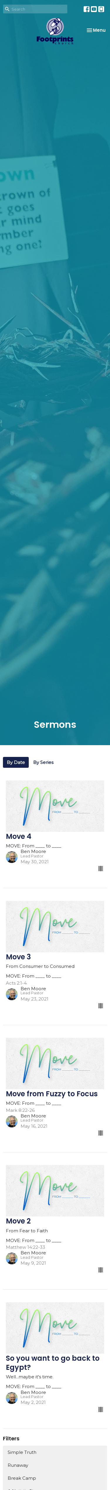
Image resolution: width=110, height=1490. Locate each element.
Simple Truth (22, 1452)
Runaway (18, 1465)
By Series (43, 762)
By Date (16, 762)
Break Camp (22, 1478)
